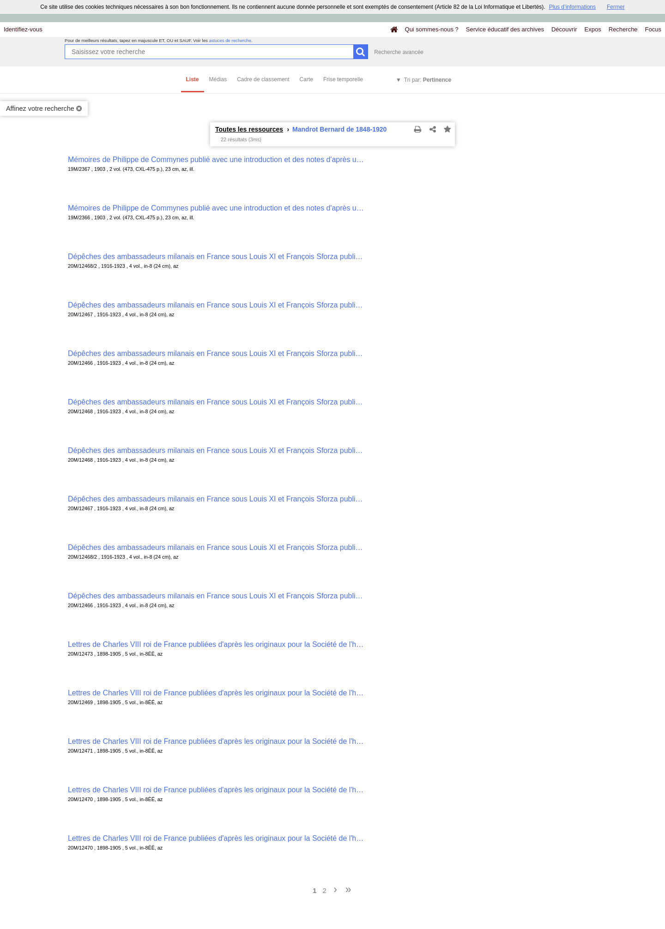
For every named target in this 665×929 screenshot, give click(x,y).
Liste (192, 79)
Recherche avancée (398, 52)
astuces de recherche (230, 40)
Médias (218, 79)
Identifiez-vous (23, 29)
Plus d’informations (572, 7)
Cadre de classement (263, 79)
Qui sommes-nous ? (432, 29)
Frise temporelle (343, 79)
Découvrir (564, 29)
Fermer (616, 7)
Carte (306, 79)
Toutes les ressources (249, 129)
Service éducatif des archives (505, 29)
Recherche (623, 29)
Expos (593, 29)
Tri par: (427, 80)
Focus (653, 29)
